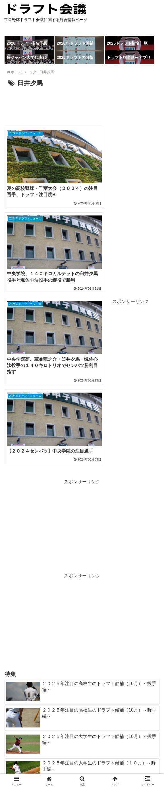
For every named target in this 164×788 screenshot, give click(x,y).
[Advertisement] (82, 106)
